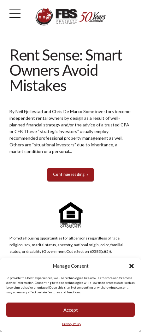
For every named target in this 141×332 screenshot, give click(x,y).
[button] (131, 266)
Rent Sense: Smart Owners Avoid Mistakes (65, 70)
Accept (70, 310)
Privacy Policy (71, 324)
